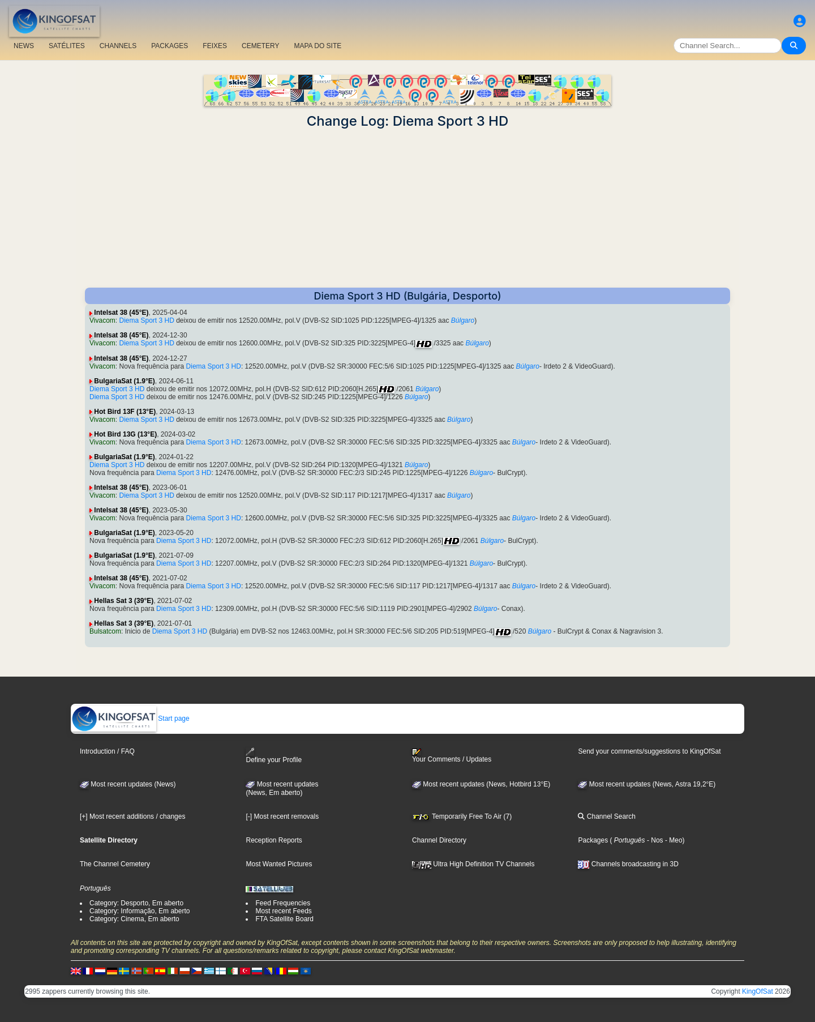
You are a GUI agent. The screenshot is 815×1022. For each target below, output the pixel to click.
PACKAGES (169, 46)
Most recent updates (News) (127, 784)
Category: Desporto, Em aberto (136, 903)
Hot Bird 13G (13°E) (125, 434)
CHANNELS (118, 46)
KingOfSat (757, 991)
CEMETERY (260, 46)
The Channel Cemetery (115, 864)
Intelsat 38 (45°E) (121, 313)
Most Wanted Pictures (279, 864)
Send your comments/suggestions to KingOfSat (649, 751)
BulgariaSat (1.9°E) (124, 381)
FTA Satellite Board (284, 919)
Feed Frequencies (282, 903)
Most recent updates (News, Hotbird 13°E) (481, 784)
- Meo (673, 840)
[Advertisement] (407, 208)
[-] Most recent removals (282, 816)
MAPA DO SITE (317, 46)
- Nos (654, 840)
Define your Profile (274, 755)
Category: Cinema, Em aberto (134, 919)
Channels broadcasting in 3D (628, 864)
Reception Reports (274, 840)
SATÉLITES (67, 46)
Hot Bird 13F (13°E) (125, 412)
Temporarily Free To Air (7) (462, 816)
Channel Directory (439, 840)
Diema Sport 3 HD (146, 320)
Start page (130, 718)
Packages (593, 840)
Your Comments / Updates (451, 756)
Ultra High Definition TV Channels (473, 864)
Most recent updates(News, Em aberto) (282, 788)
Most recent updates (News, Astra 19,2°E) (646, 784)
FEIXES (215, 46)
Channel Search (606, 816)
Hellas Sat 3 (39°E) (123, 601)
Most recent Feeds (283, 911)
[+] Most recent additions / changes (132, 816)
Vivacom (102, 320)
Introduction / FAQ (107, 751)
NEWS (24, 46)
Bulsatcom (105, 631)
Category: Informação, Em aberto (139, 911)
